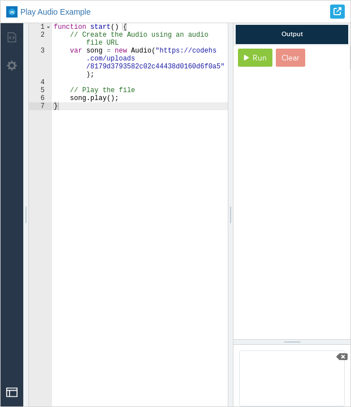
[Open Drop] (11, 392)
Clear (290, 58)
